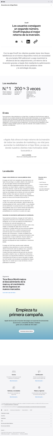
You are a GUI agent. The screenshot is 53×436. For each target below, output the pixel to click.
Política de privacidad (5, 433)
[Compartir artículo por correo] (16, 42)
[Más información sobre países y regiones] (39, 392)
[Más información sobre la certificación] (39, 376)
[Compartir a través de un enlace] (35, 42)
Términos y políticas (24, 433)
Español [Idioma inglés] (3, 430)
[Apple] (1, 410)
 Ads (3, 2)
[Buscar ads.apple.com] (48, 1)
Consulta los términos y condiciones (11, 404)
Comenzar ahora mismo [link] (26, 357)
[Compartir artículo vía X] (22, 42)
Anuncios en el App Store (9, 5)
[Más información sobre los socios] (13, 376)
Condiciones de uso (15, 433)
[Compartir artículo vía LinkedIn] (28, 42)
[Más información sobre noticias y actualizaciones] (13, 392)
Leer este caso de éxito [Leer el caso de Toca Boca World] (9, 316)
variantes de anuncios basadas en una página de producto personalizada (31, 406)
